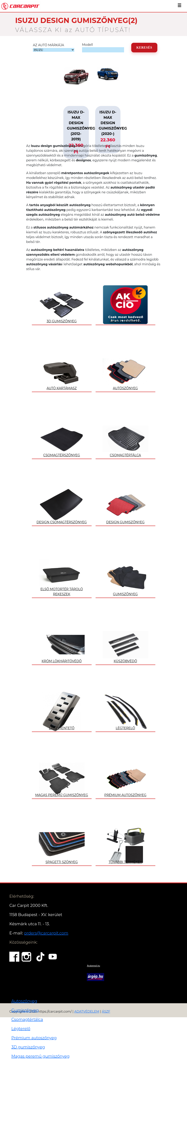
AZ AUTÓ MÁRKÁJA (48, 45)
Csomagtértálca (27, 1019)
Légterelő (20, 1028)
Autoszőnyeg (24, 1001)
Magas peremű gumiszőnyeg (40, 1056)
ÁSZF (106, 1011)
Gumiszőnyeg (25, 1010)
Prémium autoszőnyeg (34, 1037)
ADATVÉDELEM (86, 1011)
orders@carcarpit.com (46, 933)
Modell (87, 45)
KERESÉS (144, 47)
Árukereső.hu (93, 965)
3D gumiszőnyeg (28, 1047)
